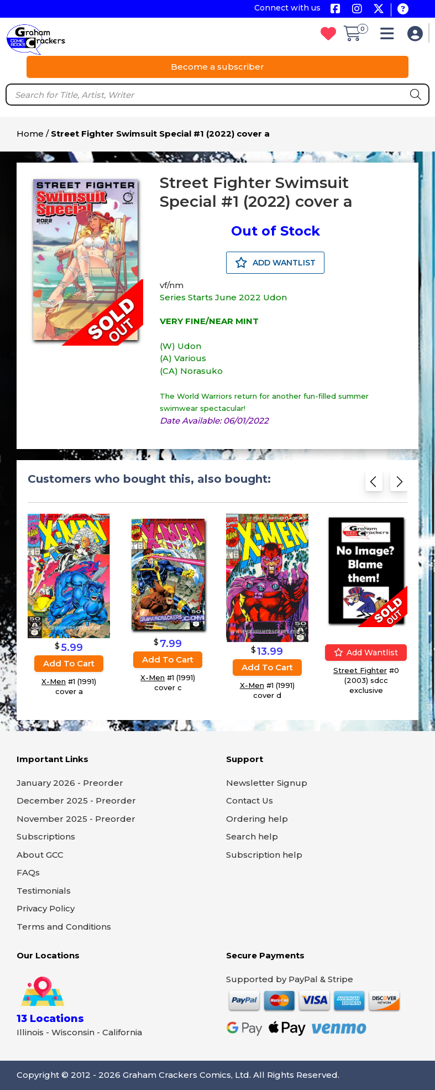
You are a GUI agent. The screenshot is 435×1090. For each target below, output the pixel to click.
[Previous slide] (373, 483)
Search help (252, 836)
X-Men (53, 681)
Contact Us (249, 800)
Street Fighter (360, 670)
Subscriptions (46, 836)
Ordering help (257, 818)
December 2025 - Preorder (76, 800)
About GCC (40, 854)
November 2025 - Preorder (76, 818)
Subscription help (264, 854)
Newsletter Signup (266, 783)
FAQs (28, 872)
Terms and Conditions (64, 926)
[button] (390, 36)
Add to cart (69, 663)
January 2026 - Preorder (70, 783)
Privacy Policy (46, 908)
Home (30, 133)
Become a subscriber (217, 66)
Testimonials (44, 890)
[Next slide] (398, 483)
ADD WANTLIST (275, 262)
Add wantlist (366, 653)
